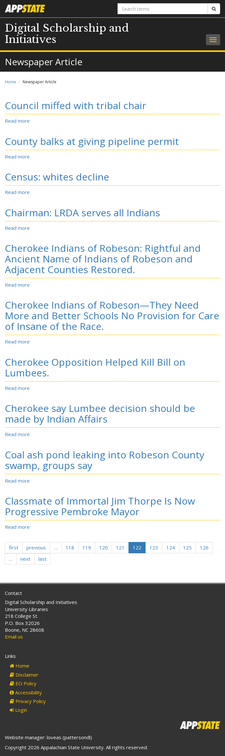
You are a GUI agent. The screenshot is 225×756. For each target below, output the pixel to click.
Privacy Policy (28, 701)
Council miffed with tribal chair (75, 105)
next (25, 559)
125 (187, 547)
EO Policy (23, 683)
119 (86, 547)
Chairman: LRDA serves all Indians (82, 212)
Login (18, 710)
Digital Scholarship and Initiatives (67, 34)
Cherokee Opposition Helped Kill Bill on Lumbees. (95, 367)
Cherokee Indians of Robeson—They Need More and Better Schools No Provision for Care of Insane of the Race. (112, 315)
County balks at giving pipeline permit (92, 141)
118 (70, 547)
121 (120, 547)
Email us (14, 636)
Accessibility (26, 692)
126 (204, 547)
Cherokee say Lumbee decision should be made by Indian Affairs (100, 413)
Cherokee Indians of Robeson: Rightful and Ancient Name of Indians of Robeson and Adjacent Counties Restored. (103, 258)
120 (103, 547)
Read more (17, 120)
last (42, 559)
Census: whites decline (57, 176)
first (13, 547)
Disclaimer (24, 674)
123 (153, 547)
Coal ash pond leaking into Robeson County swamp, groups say (104, 460)
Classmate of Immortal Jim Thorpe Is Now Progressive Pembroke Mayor (100, 506)
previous (36, 547)
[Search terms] (163, 8)
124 (170, 547)
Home (10, 82)
